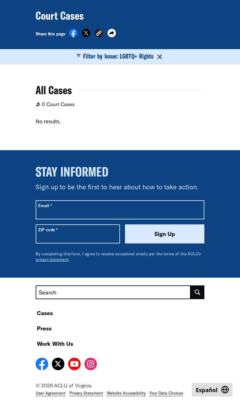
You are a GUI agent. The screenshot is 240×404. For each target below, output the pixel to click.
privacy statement (52, 259)
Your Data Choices (166, 393)
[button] (99, 34)
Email (45, 205)
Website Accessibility (126, 393)
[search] (197, 292)
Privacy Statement (86, 393)
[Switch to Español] (212, 389)
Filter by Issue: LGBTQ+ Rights (120, 56)
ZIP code (48, 229)
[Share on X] (86, 35)
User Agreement (51, 393)
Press (44, 328)
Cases (45, 312)
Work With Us (55, 343)
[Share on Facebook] (73, 35)
